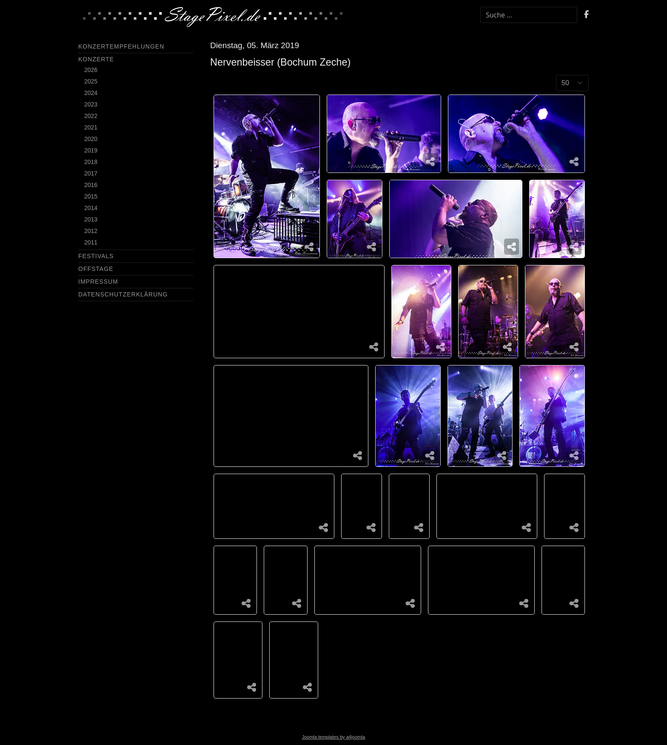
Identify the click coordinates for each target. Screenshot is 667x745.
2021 (90, 127)
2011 (90, 242)
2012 (90, 230)
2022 (90, 115)
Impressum (98, 281)
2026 (90, 69)
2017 (90, 173)
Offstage (95, 268)
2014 (90, 207)
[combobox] (528, 15)
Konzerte (96, 59)
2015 (90, 196)
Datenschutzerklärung (123, 294)
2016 (90, 184)
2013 (90, 219)
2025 (90, 81)
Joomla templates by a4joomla (333, 736)
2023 (90, 104)
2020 (90, 138)
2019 (90, 150)
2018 (90, 161)
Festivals (96, 256)
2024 (90, 92)
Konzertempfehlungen (121, 46)
